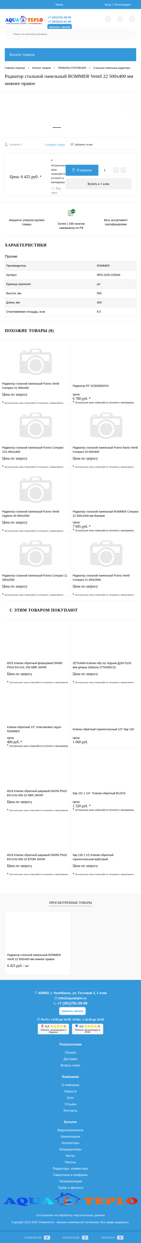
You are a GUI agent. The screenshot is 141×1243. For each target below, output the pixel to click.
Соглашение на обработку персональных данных (70, 1215)
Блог (70, 1097)
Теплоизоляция (70, 1181)
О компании (70, 1085)
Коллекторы (70, 1143)
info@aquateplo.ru (72, 998)
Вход (108, 4)
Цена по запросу (35, 396)
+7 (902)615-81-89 (59, 21)
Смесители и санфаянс (70, 1175)
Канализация (70, 1136)
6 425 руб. (18, 966)
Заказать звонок (59, 26)
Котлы (70, 1155)
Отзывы (70, 1104)
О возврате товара (55, 144)
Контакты (70, 1110)
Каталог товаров (70, 54)
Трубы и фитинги (70, 1187)
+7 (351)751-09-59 (59, 17)
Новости (70, 1091)
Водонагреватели (70, 1130)
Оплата (70, 1052)
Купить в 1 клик (98, 184)
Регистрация (122, 4)
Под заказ (56, 190)
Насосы (70, 1162)
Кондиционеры (70, 1149)
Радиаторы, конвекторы (70, 1168)
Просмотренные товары (70, 902)
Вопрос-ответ (70, 1065)
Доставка (70, 1059)
